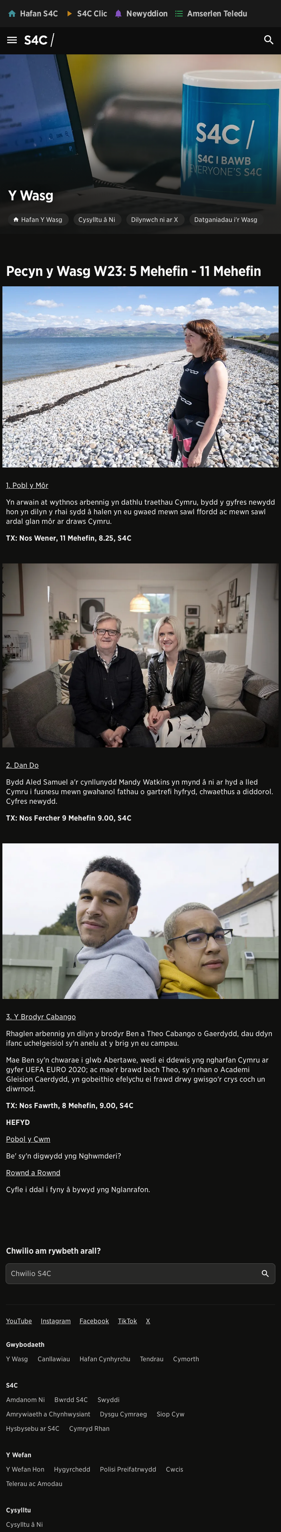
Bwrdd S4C (71, 1400)
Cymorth (186, 1359)
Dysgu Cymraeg (123, 1414)
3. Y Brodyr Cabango (41, 1017)
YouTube (19, 1321)
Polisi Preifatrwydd (128, 1469)
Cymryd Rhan (89, 1428)
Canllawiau (54, 1359)
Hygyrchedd (72, 1469)
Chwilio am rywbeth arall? (53, 1251)
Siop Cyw (171, 1414)
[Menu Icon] (12, 41)
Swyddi (109, 1400)
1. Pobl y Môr (27, 485)
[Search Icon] (269, 40)
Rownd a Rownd (33, 1172)
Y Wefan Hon (25, 1469)
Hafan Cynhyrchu (105, 1359)
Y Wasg (17, 1359)
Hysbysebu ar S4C (33, 1428)
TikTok (127, 1321)
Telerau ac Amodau (34, 1484)
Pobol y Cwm (28, 1139)
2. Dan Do (22, 765)
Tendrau (151, 1359)
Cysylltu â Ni (24, 1524)
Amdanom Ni (25, 1400)
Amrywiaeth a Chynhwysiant (48, 1414)
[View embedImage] (140, 377)
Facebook (94, 1321)
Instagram (56, 1321)
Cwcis (174, 1469)
